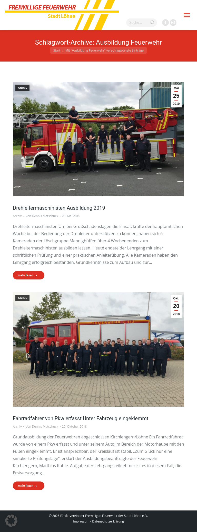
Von (42, 216)
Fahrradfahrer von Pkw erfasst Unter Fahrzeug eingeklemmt (80, 418)
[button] (11, 520)
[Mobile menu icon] (187, 15)
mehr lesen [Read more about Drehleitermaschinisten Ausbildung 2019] (27, 275)
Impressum (81, 521)
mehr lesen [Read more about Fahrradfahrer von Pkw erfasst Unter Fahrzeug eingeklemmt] (27, 486)
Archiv (22, 88)
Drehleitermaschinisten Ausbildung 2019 (59, 208)
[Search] (141, 22)
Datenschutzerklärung (108, 521)
